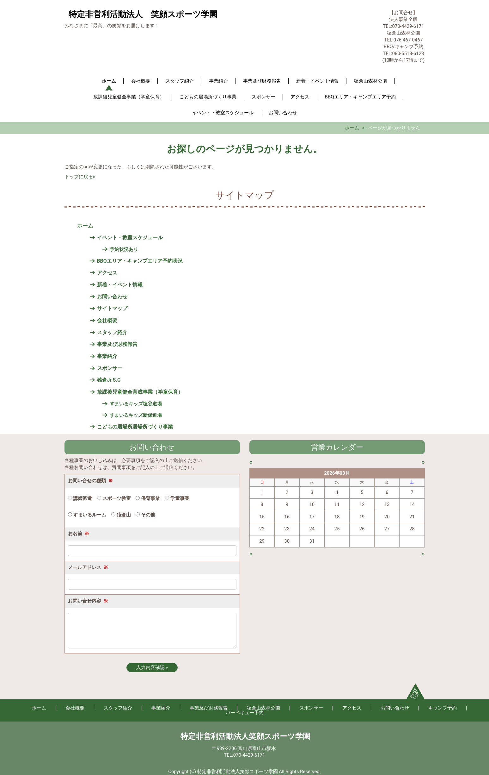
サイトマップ (112, 308)
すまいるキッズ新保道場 (136, 415)
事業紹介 (218, 81)
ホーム (109, 81)
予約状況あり (124, 249)
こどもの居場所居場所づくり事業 (135, 427)
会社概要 (140, 81)
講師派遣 (80, 498)
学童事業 (177, 498)
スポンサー (263, 97)
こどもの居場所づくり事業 (208, 97)
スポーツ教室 (114, 498)
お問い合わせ (283, 113)
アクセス (299, 97)
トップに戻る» (79, 176)
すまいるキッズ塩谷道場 (136, 404)
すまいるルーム (87, 515)
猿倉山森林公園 (370, 81)
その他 (145, 515)
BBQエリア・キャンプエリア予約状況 (140, 261)
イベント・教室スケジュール (223, 113)
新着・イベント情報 (317, 81)
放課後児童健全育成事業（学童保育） (140, 392)
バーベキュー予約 (245, 713)
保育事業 (148, 498)
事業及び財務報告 (262, 81)
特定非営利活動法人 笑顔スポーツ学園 (143, 14)
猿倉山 (121, 515)
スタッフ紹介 (179, 81)
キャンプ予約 (442, 708)
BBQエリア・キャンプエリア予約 (360, 97)
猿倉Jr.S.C (109, 380)
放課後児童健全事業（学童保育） (128, 97)
